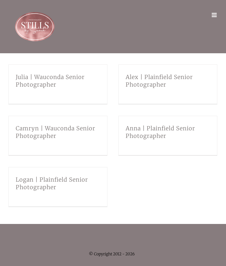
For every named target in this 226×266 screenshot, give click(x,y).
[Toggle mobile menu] (215, 15)
